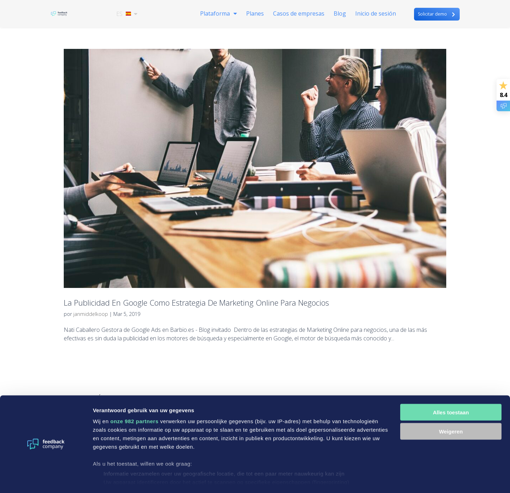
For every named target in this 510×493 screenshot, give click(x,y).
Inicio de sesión (375, 14)
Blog (340, 14)
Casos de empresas (298, 14)
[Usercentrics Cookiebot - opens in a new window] (46, 479)
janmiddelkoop (90, 314)
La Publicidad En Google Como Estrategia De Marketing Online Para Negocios (196, 302)
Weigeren (451, 411)
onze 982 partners (134, 401)
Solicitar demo (432, 14)
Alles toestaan (451, 392)
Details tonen (109, 479)
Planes (255, 14)
